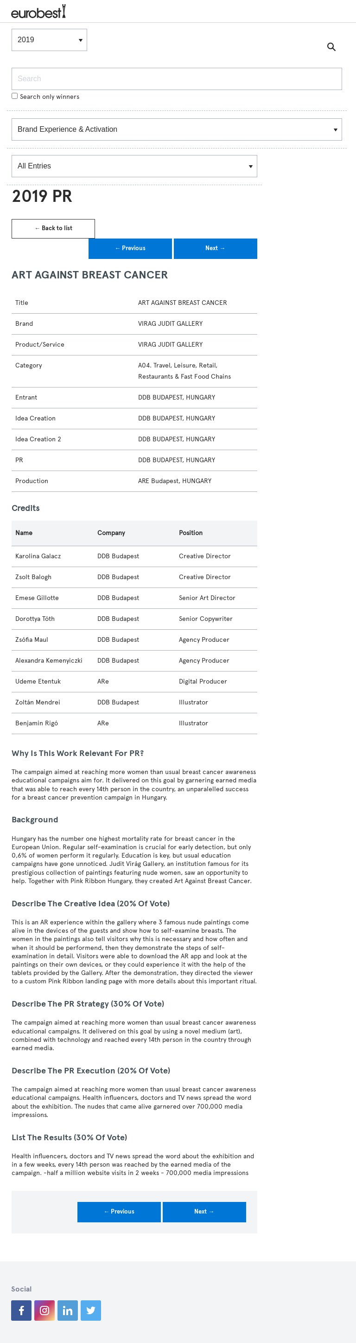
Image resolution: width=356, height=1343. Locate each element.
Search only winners (45, 97)
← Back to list (53, 228)
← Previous (130, 248)
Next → (215, 248)
